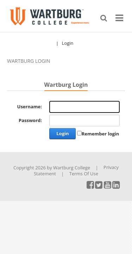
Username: (29, 107)
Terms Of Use (83, 173)
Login (68, 43)
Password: (30, 120)
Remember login (100, 134)
